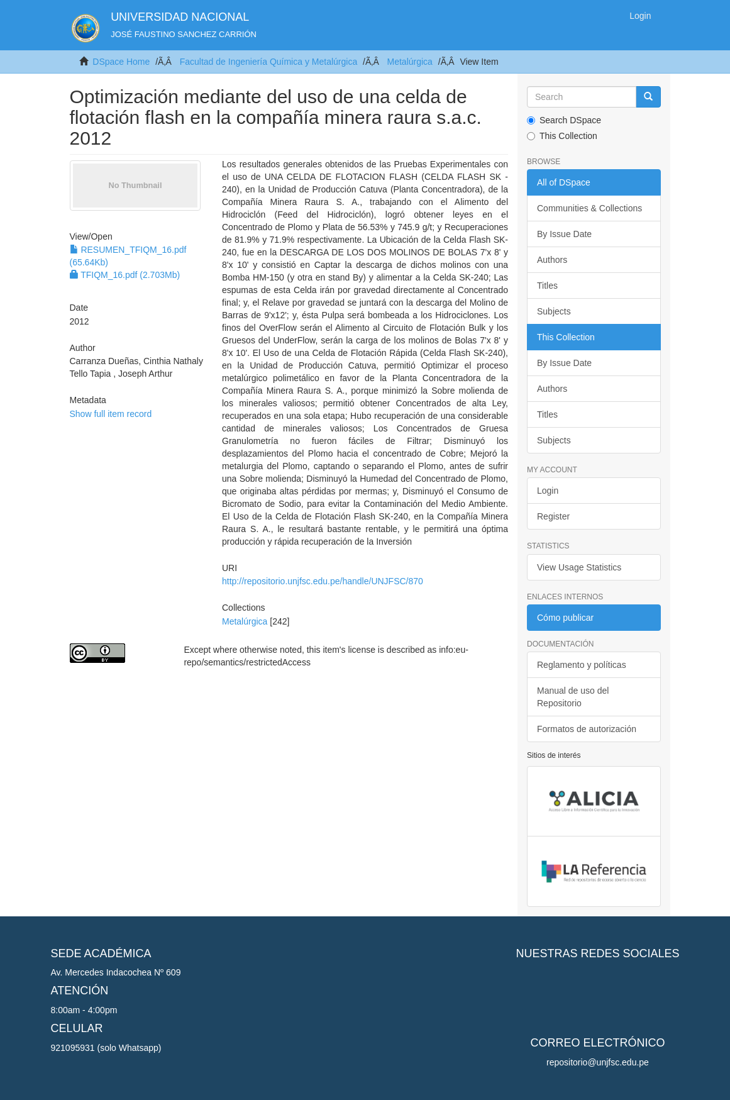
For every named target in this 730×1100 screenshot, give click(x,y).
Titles (547, 286)
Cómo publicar (565, 618)
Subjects (554, 311)
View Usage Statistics (579, 567)
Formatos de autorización (586, 729)
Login (547, 491)
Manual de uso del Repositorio (573, 697)
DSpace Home (121, 62)
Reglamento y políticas (581, 665)
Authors (552, 260)
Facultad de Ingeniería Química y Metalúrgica (268, 62)
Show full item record (111, 414)
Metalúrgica (410, 62)
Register (553, 516)
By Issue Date (564, 234)
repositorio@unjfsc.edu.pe (597, 1062)
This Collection (562, 136)
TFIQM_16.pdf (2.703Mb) (125, 275)
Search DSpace (564, 120)
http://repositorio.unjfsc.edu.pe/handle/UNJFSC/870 (322, 581)
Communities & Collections (589, 208)
